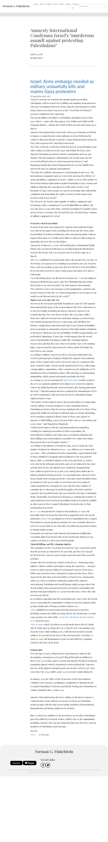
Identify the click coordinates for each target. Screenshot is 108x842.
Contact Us (74, 6)
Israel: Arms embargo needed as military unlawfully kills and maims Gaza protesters (62, 86)
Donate (16, 763)
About (41, 4)
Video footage (36, 624)
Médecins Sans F (71, 380)
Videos (68, 4)
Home (35, 4)
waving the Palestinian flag (70, 617)
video (36, 260)
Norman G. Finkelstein (16, 6)
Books (55, 4)
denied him (46, 518)
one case (37, 511)
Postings (48, 4)
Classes (62, 4)
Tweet (32, 735)
